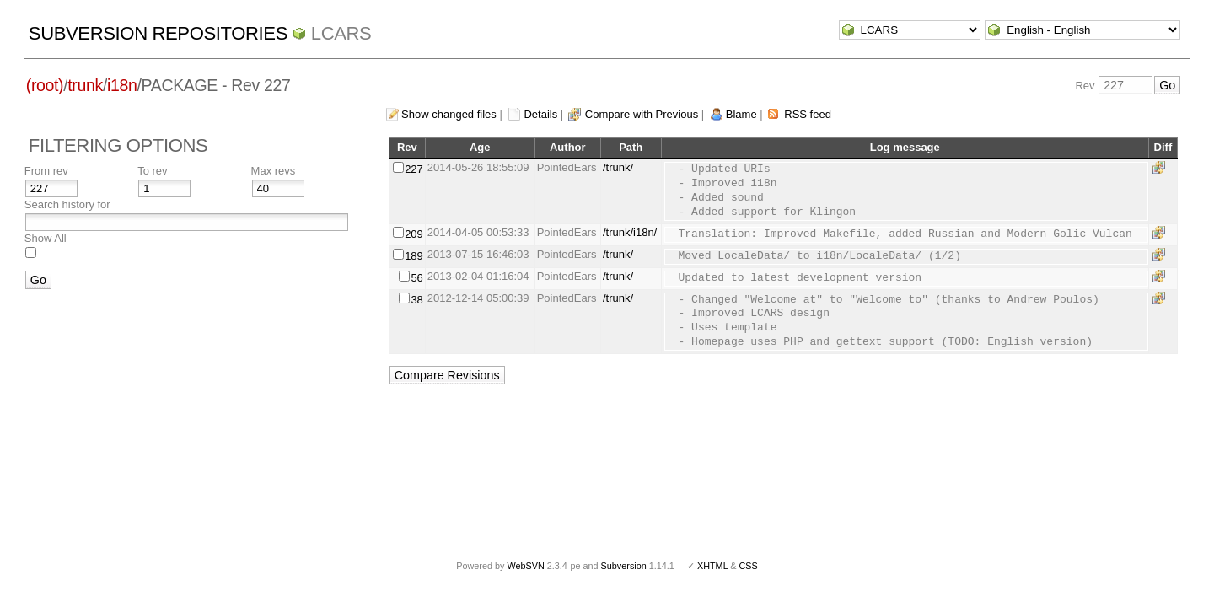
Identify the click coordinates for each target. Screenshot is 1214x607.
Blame (741, 114)
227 (414, 169)
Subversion (624, 566)
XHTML (712, 566)
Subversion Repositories (158, 33)
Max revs (273, 170)
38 (416, 299)
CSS (748, 566)
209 (414, 234)
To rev (152, 170)
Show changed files (449, 114)
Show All (45, 238)
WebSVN (525, 566)
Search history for (67, 204)
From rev (46, 170)
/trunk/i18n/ (630, 232)
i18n (122, 85)
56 (416, 277)
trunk (85, 85)
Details (540, 114)
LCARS (341, 33)
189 (414, 256)
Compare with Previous (641, 114)
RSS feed (807, 114)
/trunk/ (618, 167)
